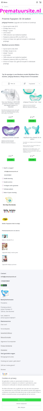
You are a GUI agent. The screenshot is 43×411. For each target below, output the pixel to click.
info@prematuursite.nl (11, 171)
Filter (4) (11, 84)
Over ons (3, 324)
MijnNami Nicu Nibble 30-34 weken (32, 138)
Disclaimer (4, 350)
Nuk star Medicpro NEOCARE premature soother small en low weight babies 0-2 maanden (11, 104)
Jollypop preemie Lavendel (11, 137)
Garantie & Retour (6, 333)
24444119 (6, 316)
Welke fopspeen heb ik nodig (10, 223)
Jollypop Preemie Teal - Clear (32, 102)
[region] (21, 399)
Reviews (3, 369)
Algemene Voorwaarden (8, 341)
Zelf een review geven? (8, 365)
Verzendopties (5, 329)
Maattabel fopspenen (7, 386)
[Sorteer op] (31, 83)
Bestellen (10, 121)
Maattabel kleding (6, 381)
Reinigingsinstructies (7, 357)
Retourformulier (6, 337)
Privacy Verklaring (6, 346)
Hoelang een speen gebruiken (10, 361)
